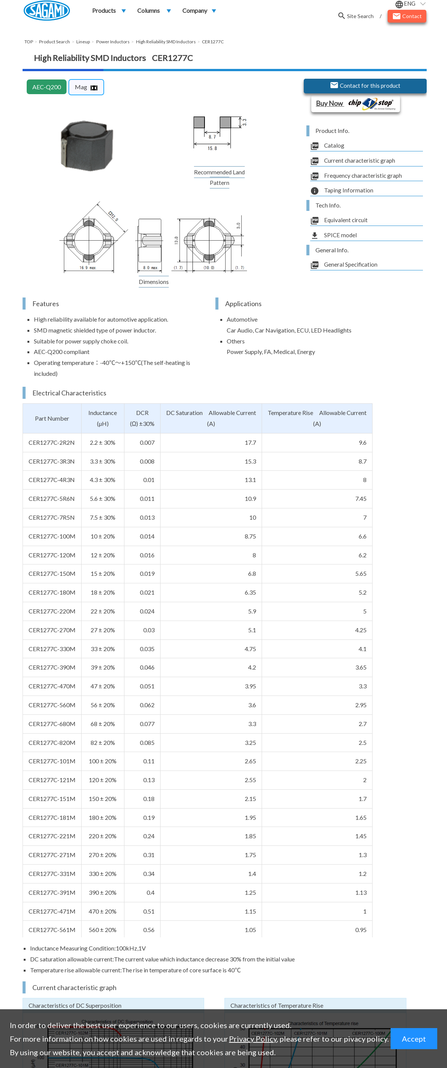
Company (194, 11)
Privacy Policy (253, 1038)
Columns (148, 11)
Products (104, 11)
